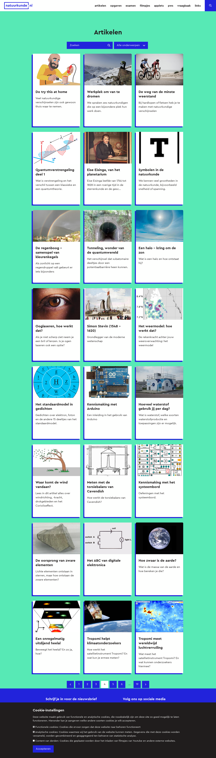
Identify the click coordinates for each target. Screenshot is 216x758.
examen (131, 5)
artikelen (100, 5)
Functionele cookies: (86, 727)
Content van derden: (104, 741)
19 (137, 684)
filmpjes (145, 5)
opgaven (116, 5)
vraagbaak (184, 5)
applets (159, 5)
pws (170, 5)
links (198, 5)
